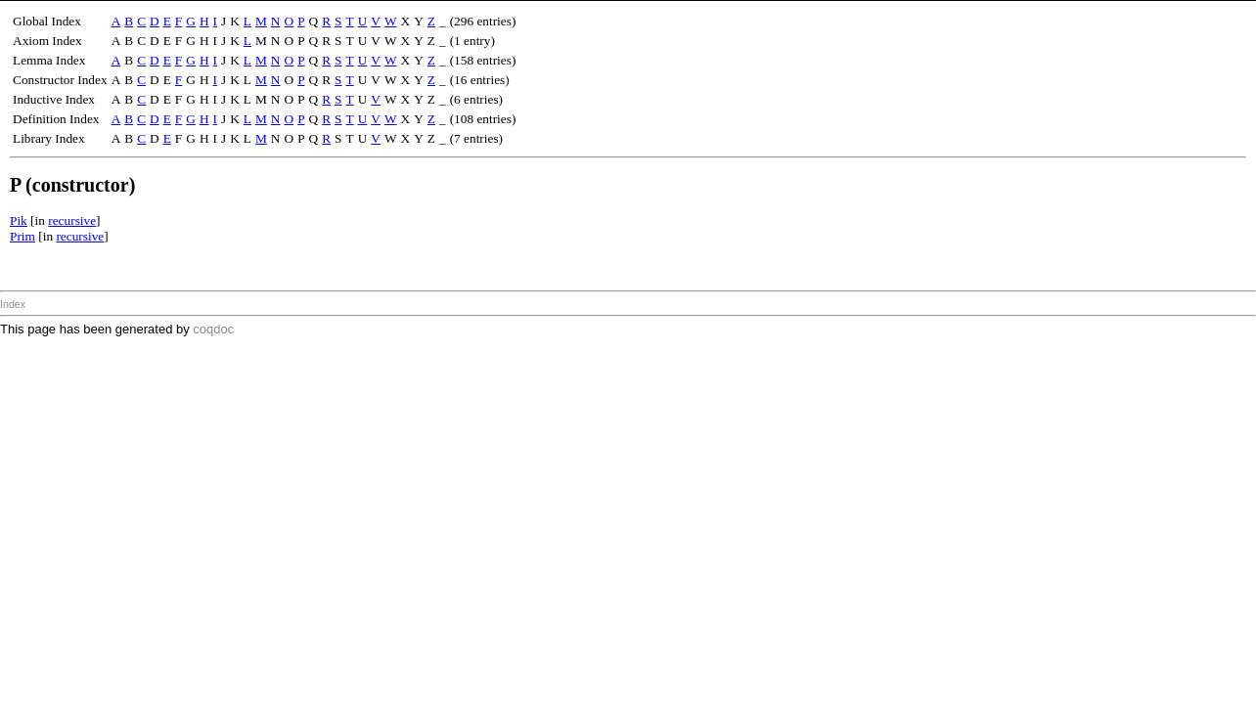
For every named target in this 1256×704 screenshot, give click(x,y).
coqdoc (213, 329)
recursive (72, 220)
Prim (22, 236)
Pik (18, 220)
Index (12, 304)
